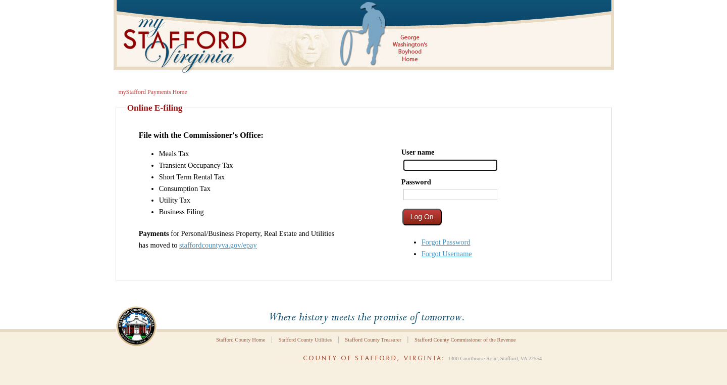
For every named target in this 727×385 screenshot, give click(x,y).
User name (418, 152)
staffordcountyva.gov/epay (218, 245)
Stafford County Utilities (305, 340)
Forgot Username (447, 254)
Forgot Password (446, 242)
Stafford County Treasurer (373, 340)
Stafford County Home (240, 340)
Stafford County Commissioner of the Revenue (465, 340)
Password (416, 182)
